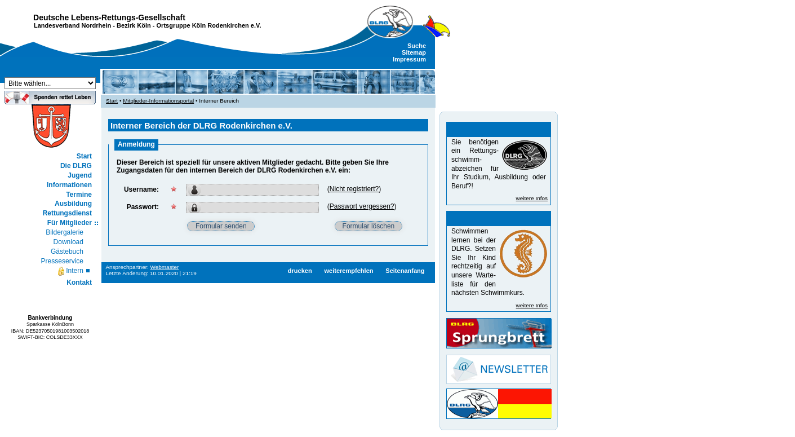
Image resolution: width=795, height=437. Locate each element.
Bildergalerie (64, 232)
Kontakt (79, 282)
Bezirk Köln (134, 25)
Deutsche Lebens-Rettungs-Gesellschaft (109, 17)
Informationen (69, 185)
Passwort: (143, 207)
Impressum (409, 59)
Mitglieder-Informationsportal (158, 101)
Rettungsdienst (67, 213)
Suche (416, 45)
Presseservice (62, 261)
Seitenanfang (404, 270)
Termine (79, 194)
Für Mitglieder (69, 223)
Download (68, 242)
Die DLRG (76, 166)
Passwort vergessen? (362, 206)
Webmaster (164, 267)
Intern (70, 271)
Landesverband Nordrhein (72, 25)
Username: (141, 189)
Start (84, 156)
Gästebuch (67, 251)
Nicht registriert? (354, 189)
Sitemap (414, 52)
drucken (300, 270)
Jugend (80, 175)
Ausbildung (73, 204)
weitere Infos (532, 198)
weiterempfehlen (348, 270)
